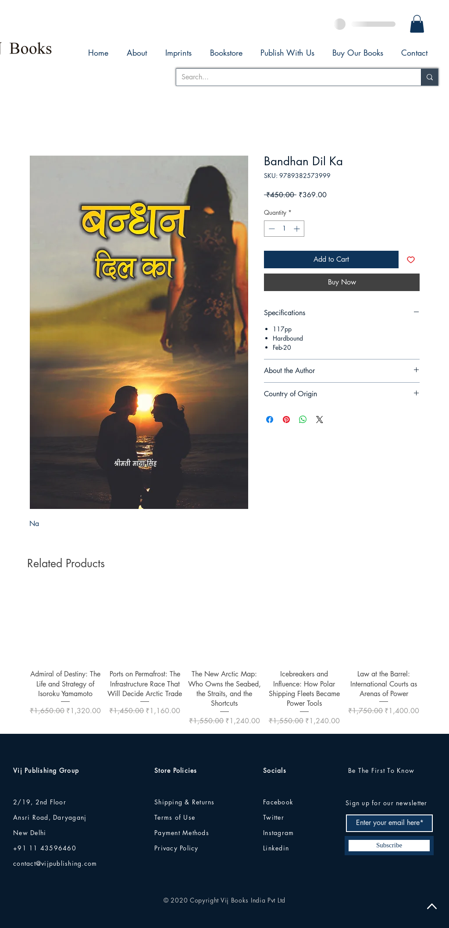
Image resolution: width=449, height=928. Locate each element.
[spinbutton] (284, 228)
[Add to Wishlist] (411, 259)
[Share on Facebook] (269, 419)
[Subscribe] (389, 845)
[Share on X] (319, 419)
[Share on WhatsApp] (303, 419)
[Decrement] (270, 228)
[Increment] (297, 228)
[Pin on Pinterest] (286, 419)
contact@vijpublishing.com (55, 863)
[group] (224, 657)
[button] (417, 24)
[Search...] (292, 77)
